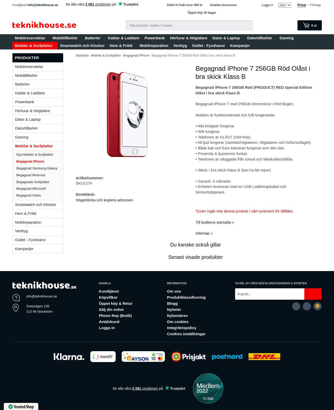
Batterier (94, 38)
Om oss (174, 291)
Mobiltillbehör (66, 38)
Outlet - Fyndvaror (208, 45)
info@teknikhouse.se (43, 5)
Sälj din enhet (111, 309)
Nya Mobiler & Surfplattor (34, 154)
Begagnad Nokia (28, 195)
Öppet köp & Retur (116, 303)
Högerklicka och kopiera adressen (104, 200)
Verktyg (180, 45)
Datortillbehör (260, 38)
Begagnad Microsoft (31, 188)
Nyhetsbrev (177, 315)
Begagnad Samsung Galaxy (37, 168)
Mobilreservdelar (31, 38)
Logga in (267, 5)
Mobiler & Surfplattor (35, 45)
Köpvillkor (108, 297)
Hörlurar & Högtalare (188, 38)
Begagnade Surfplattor (32, 182)
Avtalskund (109, 321)
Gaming (287, 38)
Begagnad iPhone (30, 161)
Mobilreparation (154, 45)
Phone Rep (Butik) (115, 315)
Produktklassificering (186, 297)
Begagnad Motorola (30, 175)
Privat (301, 5)
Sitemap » (204, 233)
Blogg (172, 303)
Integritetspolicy (181, 328)
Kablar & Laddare (123, 38)
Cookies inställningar (186, 334)
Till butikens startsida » (215, 222)
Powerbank (155, 38)
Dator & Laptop (227, 38)
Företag (315, 5)
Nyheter (174, 309)
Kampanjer (240, 45)
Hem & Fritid (122, 45)
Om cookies (177, 321)
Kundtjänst (109, 291)
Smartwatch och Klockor (82, 45)
